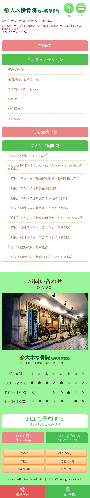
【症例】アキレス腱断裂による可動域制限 (37, 198)
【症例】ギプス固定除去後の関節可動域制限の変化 (44, 178)
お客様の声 (15, 108)
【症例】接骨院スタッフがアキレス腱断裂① (39, 227)
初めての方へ (17, 69)
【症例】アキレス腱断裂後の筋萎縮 (32, 188)
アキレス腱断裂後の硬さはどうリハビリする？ (40, 207)
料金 (24, 461)
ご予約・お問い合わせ (23, 89)
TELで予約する (45, 420)
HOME (45, 45)
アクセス (14, 118)
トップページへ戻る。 (15, 31)
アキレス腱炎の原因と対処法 (28, 247)
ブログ (12, 98)
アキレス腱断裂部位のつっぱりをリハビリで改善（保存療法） (45, 167)
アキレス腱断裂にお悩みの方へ (29, 155)
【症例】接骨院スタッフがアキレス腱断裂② (39, 237)
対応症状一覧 (45, 132)
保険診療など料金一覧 (23, 79)
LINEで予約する (67, 437)
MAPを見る (23, 437)
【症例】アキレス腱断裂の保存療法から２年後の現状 (45, 217)
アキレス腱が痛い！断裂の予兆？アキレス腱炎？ (42, 256)
